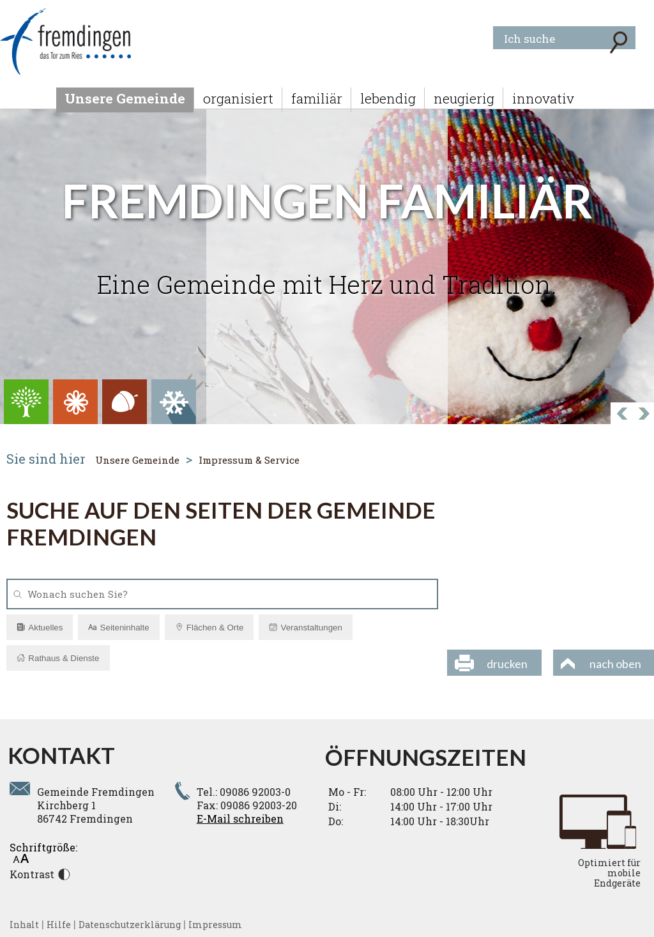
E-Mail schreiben (240, 818)
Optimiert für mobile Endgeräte (609, 873)
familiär (316, 98)
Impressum (215, 924)
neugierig (464, 98)
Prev (643, 414)
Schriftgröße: (43, 852)
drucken (507, 664)
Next (621, 414)
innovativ (543, 98)
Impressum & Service (249, 459)
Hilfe (59, 924)
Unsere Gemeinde (125, 98)
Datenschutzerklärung (130, 924)
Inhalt (24, 924)
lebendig (388, 98)
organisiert (238, 98)
